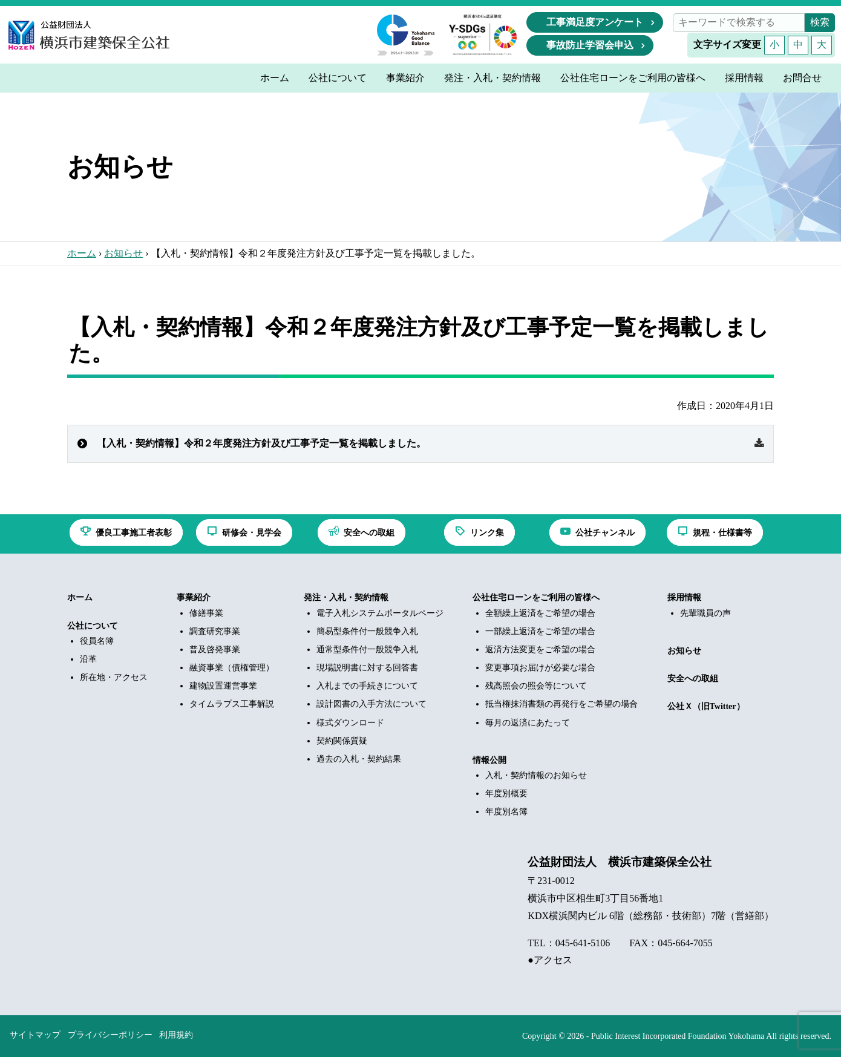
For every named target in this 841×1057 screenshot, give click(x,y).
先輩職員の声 (705, 613)
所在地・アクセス (114, 677)
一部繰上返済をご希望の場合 (540, 631)
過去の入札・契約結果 (358, 759)
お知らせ (123, 253)
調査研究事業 (214, 631)
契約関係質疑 (341, 740)
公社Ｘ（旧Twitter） (706, 706)
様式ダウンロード (350, 722)
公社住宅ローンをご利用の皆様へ (536, 597)
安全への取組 (692, 678)
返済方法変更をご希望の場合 (540, 649)
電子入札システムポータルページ (379, 613)
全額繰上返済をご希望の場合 (540, 613)
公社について (92, 625)
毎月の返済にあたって (527, 722)
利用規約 (176, 1034)
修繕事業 (206, 613)
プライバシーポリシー (110, 1034)
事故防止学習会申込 (589, 45)
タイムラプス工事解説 (231, 703)
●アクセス (550, 960)
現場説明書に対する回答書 (367, 667)
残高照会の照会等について (536, 685)
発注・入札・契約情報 (346, 597)
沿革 (88, 659)
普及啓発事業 (214, 649)
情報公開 (489, 760)
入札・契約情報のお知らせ (536, 775)
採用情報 (684, 597)
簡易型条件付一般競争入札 (367, 631)
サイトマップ (35, 1034)
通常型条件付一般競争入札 (367, 649)
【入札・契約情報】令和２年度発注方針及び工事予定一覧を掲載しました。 (261, 443)
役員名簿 (97, 641)
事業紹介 (194, 597)
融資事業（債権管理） (231, 667)
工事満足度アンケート (594, 22)
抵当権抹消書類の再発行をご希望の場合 (561, 703)
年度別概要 (506, 793)
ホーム (81, 253)
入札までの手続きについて (367, 685)
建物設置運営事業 (223, 685)
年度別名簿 (506, 811)
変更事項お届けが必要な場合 (540, 667)
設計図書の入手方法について (371, 703)
